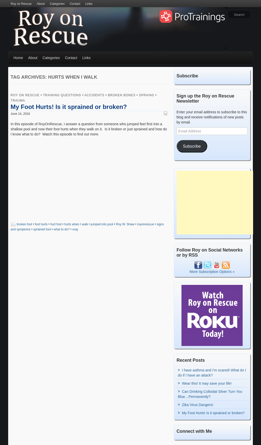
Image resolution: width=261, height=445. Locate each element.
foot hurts (41, 224)
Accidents (94, 95)
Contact (75, 4)
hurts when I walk (76, 224)
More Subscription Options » (212, 272)
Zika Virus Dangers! (197, 405)
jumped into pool (102, 224)
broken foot (24, 224)
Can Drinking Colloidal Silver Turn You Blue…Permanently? (210, 394)
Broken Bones (122, 95)
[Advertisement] (215, 202)
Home (18, 58)
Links (89, 4)
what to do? (62, 229)
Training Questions (62, 95)
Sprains (146, 95)
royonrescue (145, 224)
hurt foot (55, 224)
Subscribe (192, 146)
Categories (57, 4)
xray (75, 229)
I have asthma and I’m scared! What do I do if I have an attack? (212, 372)
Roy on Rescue (21, 4)
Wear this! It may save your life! (207, 383)
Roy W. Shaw (125, 224)
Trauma (18, 100)
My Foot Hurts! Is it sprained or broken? (69, 106)
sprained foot (42, 229)
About (41, 4)
